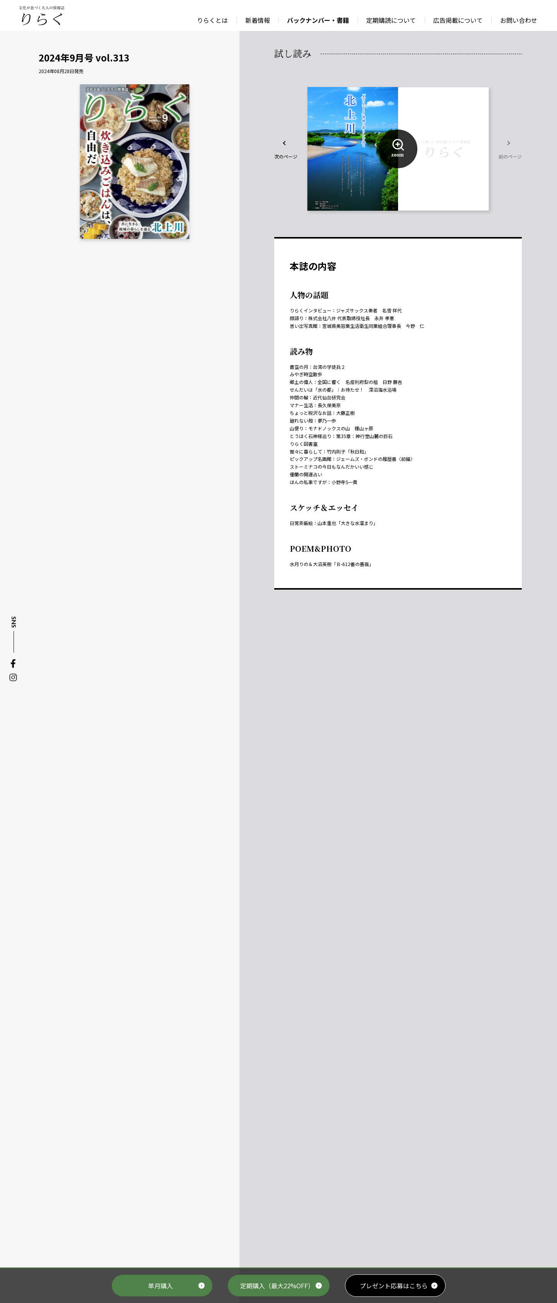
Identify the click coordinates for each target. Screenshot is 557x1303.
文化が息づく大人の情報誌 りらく (41, 15)
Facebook (13, 663)
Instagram (13, 677)
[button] (285, 149)
